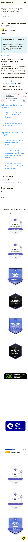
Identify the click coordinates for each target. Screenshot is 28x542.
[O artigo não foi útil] (8, 179)
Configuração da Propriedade (11, 10)
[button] (25, 2)
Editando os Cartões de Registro (11, 106)
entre (8, 198)
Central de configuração (16, 8)
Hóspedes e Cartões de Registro (12, 11)
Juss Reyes (8, 29)
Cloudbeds (4, 8)
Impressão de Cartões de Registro (12, 133)
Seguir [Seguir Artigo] (4, 33)
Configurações (10, 83)
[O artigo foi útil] (4, 179)
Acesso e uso (7, 55)
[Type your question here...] (14, 16)
